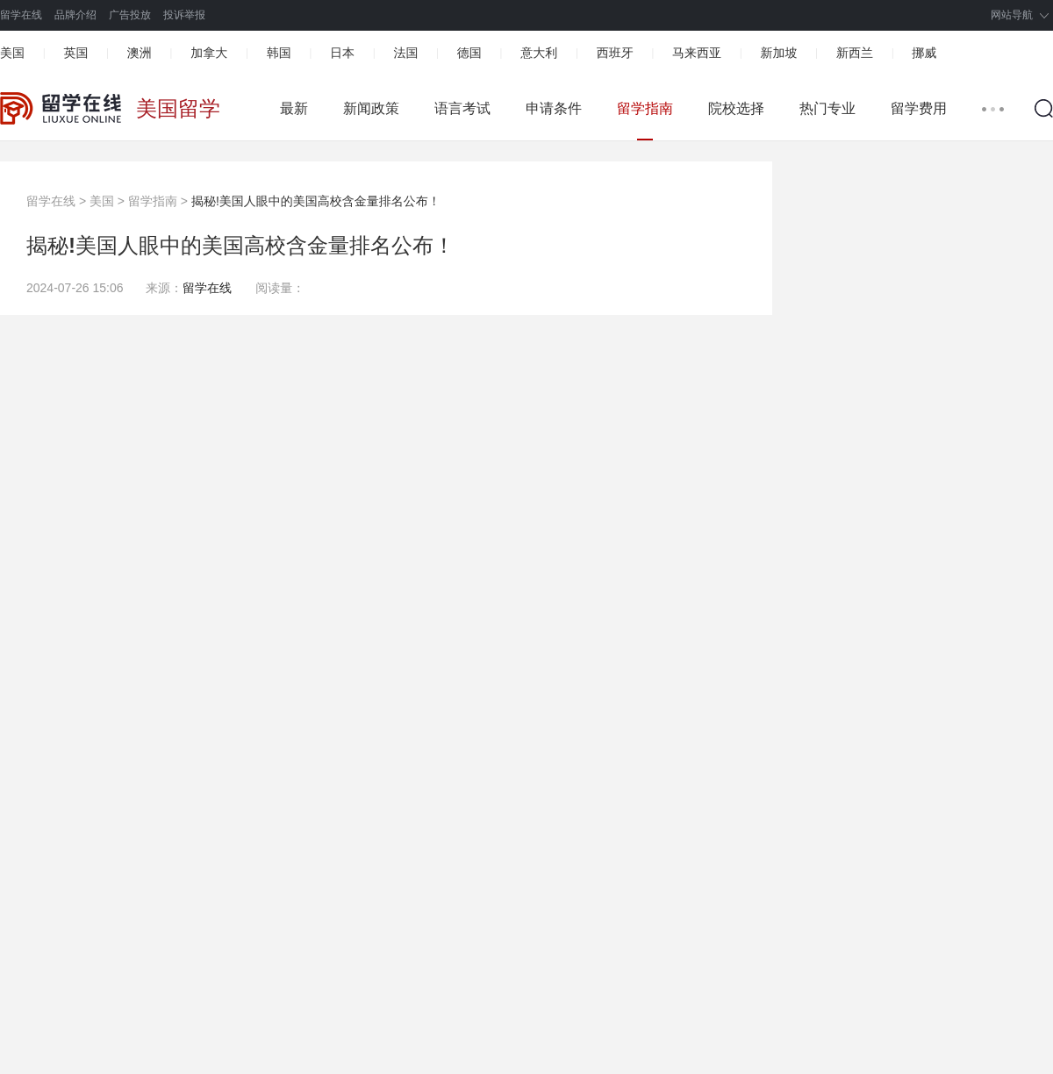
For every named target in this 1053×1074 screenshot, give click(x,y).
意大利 (538, 53)
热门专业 (827, 108)
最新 (294, 108)
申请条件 (554, 108)
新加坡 (778, 53)
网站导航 (1012, 15)
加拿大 (208, 53)
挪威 (924, 53)
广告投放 (130, 15)
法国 (405, 53)
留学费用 (919, 108)
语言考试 (462, 108)
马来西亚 (696, 53)
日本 (342, 53)
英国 (75, 53)
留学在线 (21, 15)
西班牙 (615, 53)
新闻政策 (371, 108)
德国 (469, 53)
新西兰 (854, 53)
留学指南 (645, 108)
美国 (12, 53)
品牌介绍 (75, 15)
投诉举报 (184, 15)
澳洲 (139, 53)
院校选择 (736, 108)
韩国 (279, 53)
